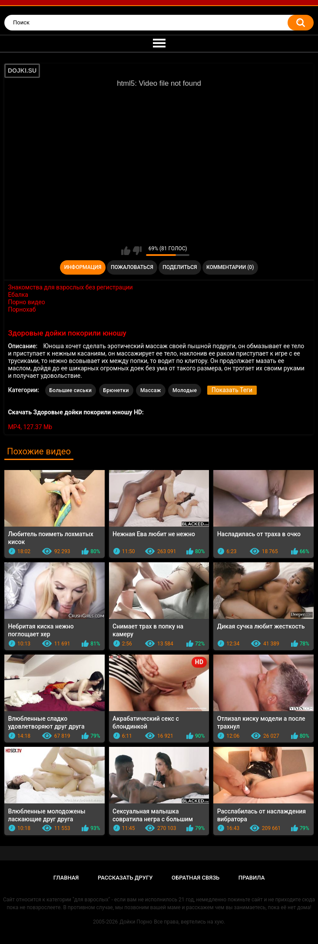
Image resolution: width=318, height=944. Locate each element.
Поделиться (179, 267)
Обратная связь (195, 877)
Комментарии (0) (230, 267)
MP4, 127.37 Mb (30, 426)
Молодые (184, 390)
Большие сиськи (71, 390)
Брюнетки (116, 390)
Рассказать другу (125, 877)
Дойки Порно (135, 922)
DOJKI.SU (22, 70)
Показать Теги (232, 389)
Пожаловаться (132, 267)
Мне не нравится (137, 250)
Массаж (150, 390)
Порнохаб (22, 309)
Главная (66, 877)
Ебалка (18, 294)
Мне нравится (125, 250)
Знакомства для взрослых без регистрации (70, 287)
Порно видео (26, 302)
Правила (251, 877)
